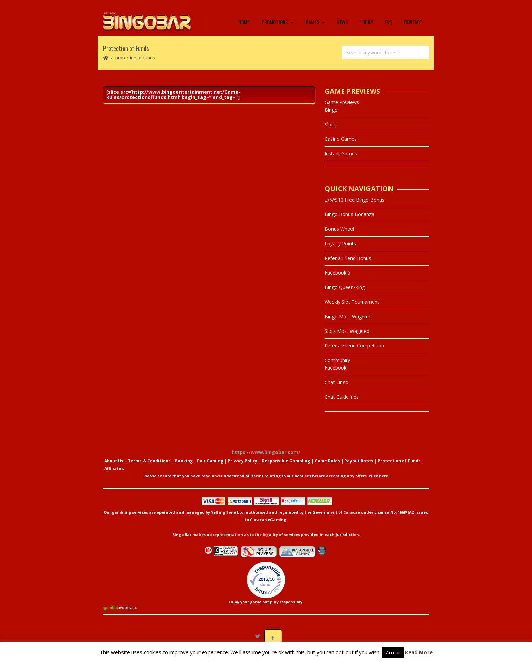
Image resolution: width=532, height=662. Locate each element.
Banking (184, 468)
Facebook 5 (337, 279)
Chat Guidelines (342, 403)
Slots (330, 131)
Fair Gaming (210, 468)
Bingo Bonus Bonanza (349, 221)
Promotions (277, 25)
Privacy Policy (243, 468)
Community (337, 367)
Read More (419, 652)
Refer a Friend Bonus (348, 265)
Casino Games (341, 146)
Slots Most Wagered (347, 338)
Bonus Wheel (339, 235)
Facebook (335, 374)
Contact (413, 25)
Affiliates (114, 475)
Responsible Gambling (286, 468)
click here (378, 482)
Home (243, 25)
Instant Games (341, 160)
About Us (114, 468)
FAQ (388, 25)
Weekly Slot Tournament (352, 308)
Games (315, 25)
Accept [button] (393, 652)
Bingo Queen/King (345, 294)
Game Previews (342, 109)
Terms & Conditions (149, 468)
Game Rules (327, 468)
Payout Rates (358, 468)
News (342, 25)
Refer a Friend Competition (354, 352)
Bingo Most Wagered (348, 323)
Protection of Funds (399, 468)
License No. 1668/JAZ (394, 519)
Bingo (331, 116)
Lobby (366, 25)
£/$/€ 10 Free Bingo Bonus (354, 206)
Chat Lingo (336, 389)
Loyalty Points (340, 250)
